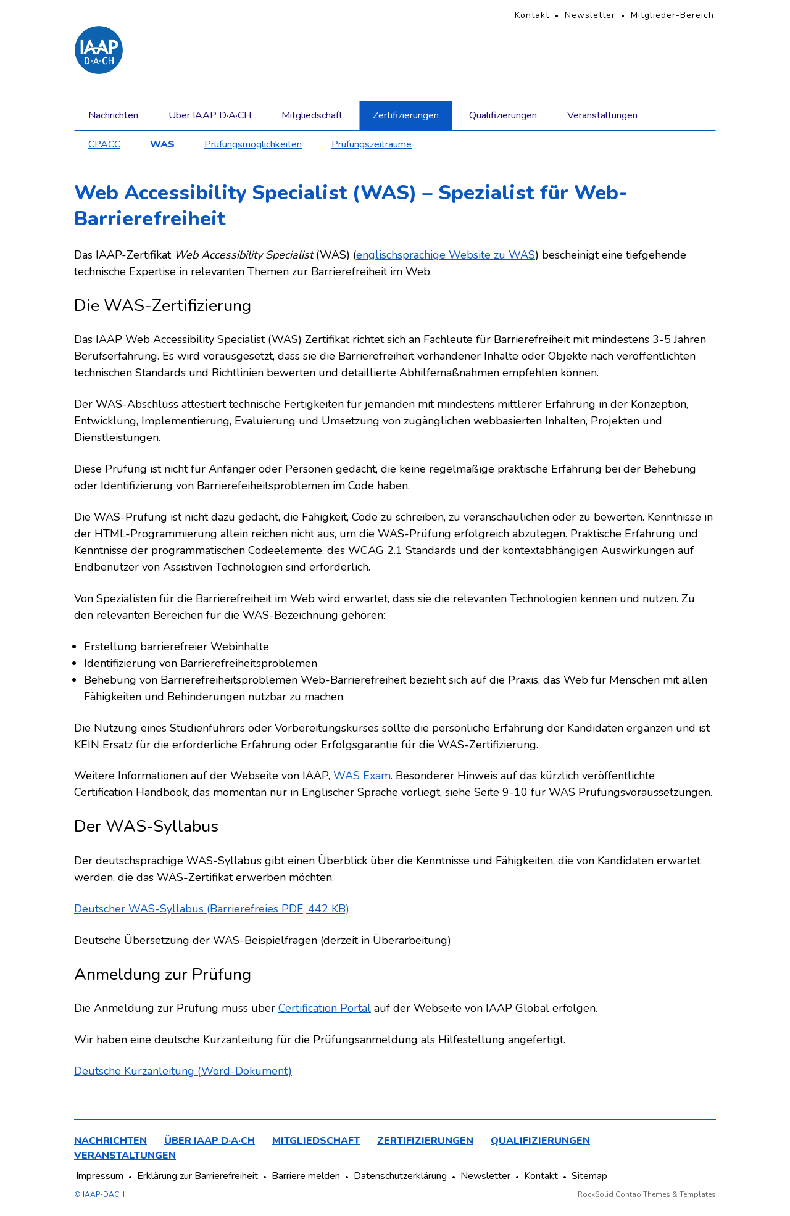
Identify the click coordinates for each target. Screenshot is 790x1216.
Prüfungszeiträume (371, 144)
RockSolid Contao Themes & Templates (647, 1194)
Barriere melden (306, 1176)
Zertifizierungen (406, 115)
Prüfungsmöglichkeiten (253, 144)
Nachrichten (113, 115)
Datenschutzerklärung (400, 1176)
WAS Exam (362, 775)
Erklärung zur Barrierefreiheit (197, 1176)
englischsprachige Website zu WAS (445, 254)
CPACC (104, 144)
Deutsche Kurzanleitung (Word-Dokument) (183, 1071)
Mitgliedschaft (312, 115)
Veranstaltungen (602, 115)
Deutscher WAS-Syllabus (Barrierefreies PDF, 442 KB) (211, 908)
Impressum (99, 1176)
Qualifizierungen (503, 115)
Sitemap (589, 1176)
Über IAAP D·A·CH (209, 115)
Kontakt (532, 15)
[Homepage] (98, 50)
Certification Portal (324, 1008)
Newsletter (590, 15)
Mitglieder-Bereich (672, 15)
